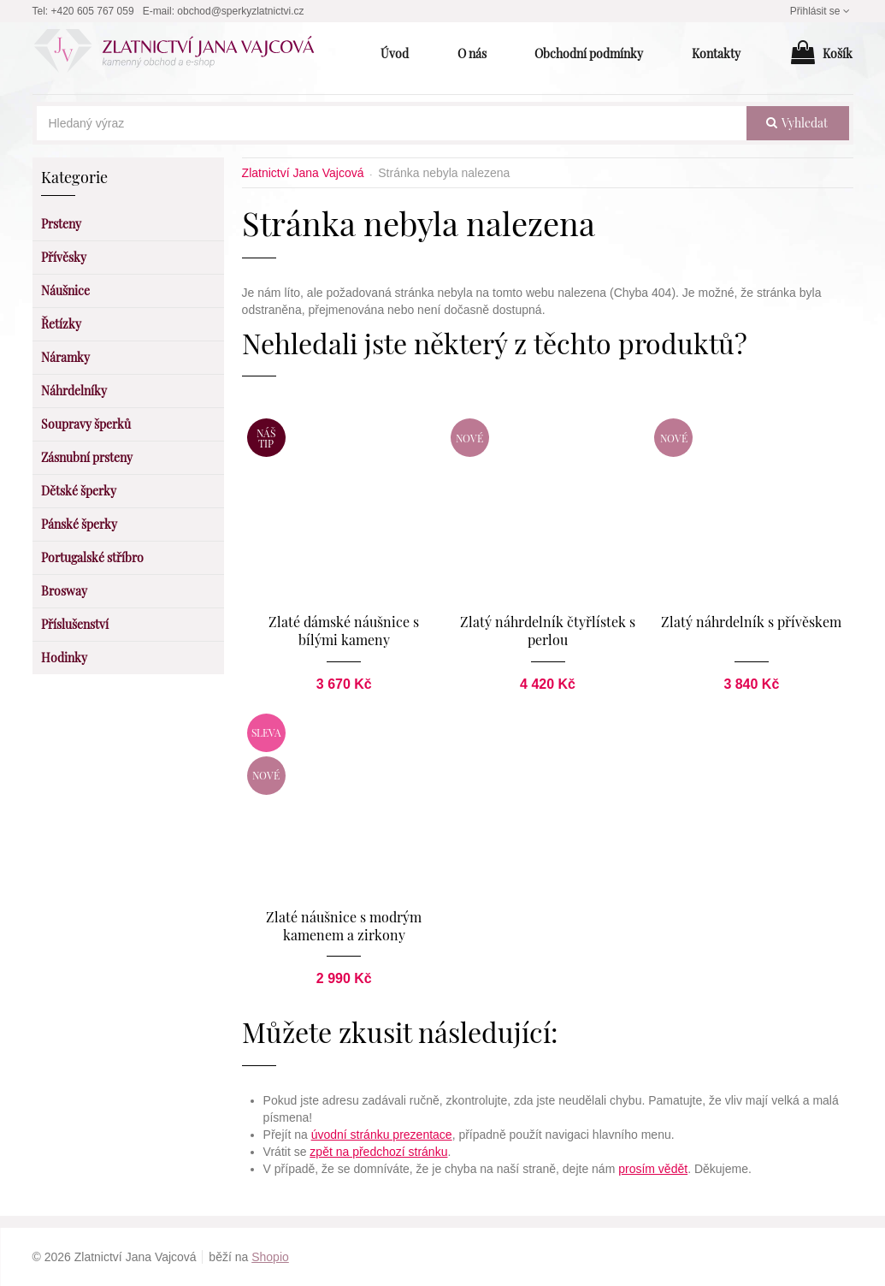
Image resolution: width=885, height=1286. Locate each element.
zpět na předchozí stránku (378, 1152)
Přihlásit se (821, 11)
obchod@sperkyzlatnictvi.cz (240, 11)
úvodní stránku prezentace (381, 1134)
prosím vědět (652, 1169)
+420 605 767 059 (92, 11)
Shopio (270, 1257)
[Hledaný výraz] (391, 123)
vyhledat (797, 123)
